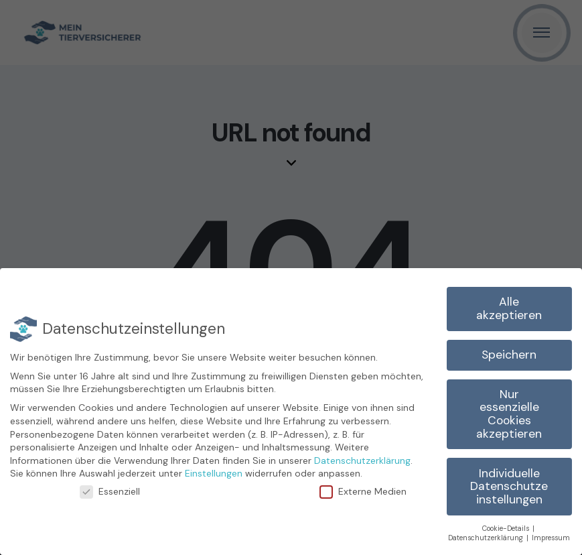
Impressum (551, 538)
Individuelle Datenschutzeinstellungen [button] (509, 486)
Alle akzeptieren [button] (509, 308)
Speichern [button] (509, 354)
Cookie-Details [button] (506, 528)
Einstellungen (213, 473)
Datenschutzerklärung (362, 460)
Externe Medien (368, 491)
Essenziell (115, 491)
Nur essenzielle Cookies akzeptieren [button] (509, 414)
